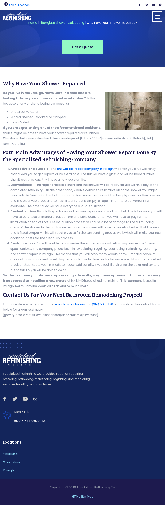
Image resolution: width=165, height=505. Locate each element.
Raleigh (8, 470)
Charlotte (10, 454)
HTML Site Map (82, 496)
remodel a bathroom (69, 304)
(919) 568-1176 (102, 304)
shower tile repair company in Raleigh (85, 169)
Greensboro (12, 462)
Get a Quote (82, 47)
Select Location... (20, 5)
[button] (157, 16)
